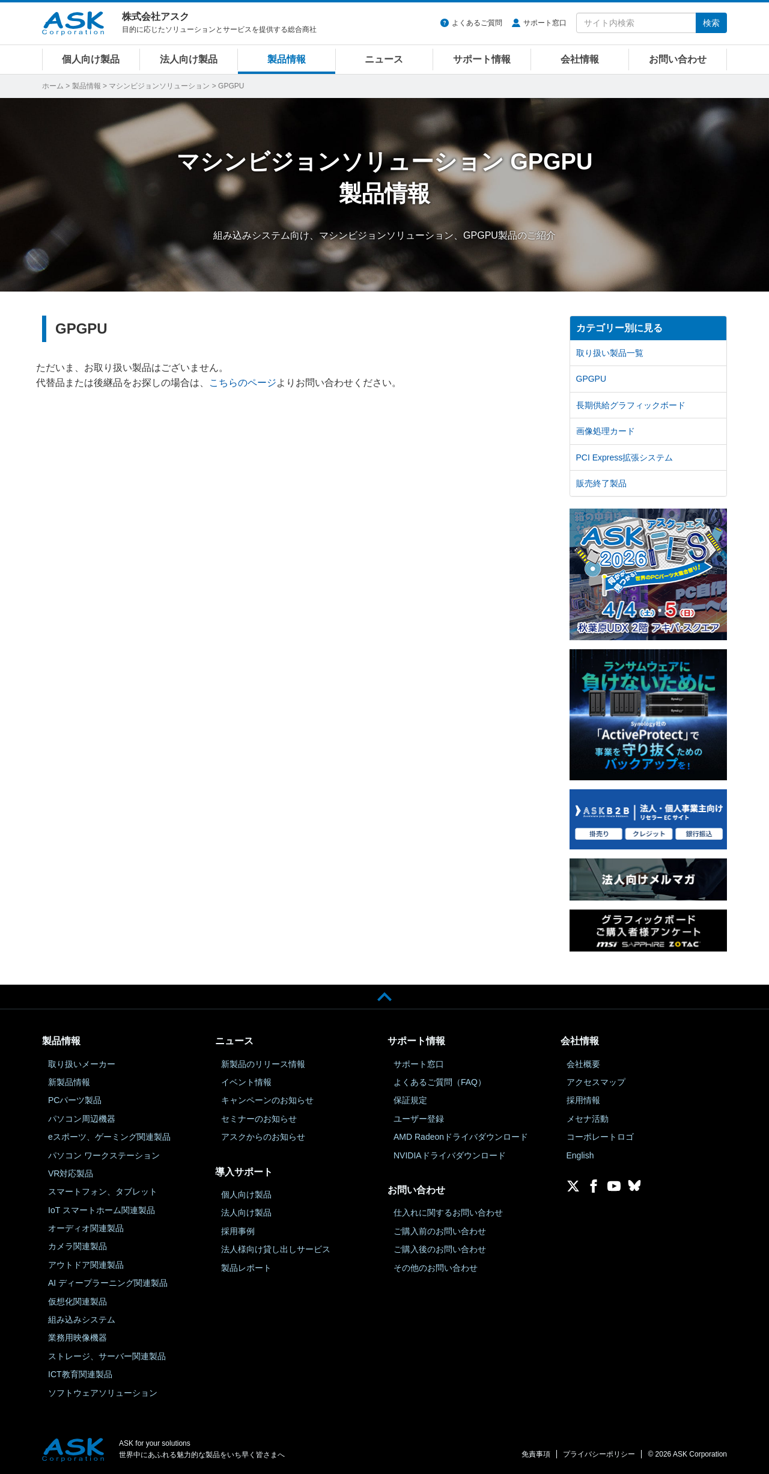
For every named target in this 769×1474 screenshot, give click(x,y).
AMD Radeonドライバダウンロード (461, 1137)
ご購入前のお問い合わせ (440, 1231)
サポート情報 (482, 59)
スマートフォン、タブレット (102, 1191)
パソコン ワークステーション (104, 1155)
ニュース (384, 59)
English (580, 1155)
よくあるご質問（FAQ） (440, 1082)
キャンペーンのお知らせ (267, 1100)
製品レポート (246, 1268)
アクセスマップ (596, 1082)
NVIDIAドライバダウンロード (450, 1155)
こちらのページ (242, 383)
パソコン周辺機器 (81, 1119)
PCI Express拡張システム (624, 457)
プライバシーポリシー (599, 1454)
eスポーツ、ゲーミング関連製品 (109, 1137)
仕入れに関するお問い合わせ (448, 1212)
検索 (711, 23)
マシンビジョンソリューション (159, 86)
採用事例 (238, 1231)
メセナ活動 (588, 1119)
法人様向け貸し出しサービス (275, 1249)
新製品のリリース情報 (263, 1064)
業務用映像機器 (77, 1337)
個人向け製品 (91, 59)
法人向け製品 (188, 59)
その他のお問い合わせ (436, 1268)
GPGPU (591, 379)
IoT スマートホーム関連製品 (101, 1210)
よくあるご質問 (477, 23)
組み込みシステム (81, 1319)
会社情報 (580, 59)
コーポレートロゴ (600, 1137)
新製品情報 (69, 1082)
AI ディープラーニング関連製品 (108, 1283)
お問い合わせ (678, 59)
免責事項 (535, 1454)
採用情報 (583, 1100)
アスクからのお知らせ (263, 1137)
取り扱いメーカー (81, 1064)
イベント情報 (246, 1082)
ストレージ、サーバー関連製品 (107, 1356)
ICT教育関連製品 (80, 1374)
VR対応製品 (70, 1173)
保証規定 (410, 1100)
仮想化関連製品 (77, 1301)
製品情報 (286, 59)
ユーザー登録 (419, 1119)
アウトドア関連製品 (86, 1265)
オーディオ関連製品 (86, 1228)
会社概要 (583, 1064)
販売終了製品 (601, 483)
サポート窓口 (545, 23)
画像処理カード (605, 431)
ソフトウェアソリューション (102, 1393)
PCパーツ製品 (75, 1100)
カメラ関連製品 (77, 1246)
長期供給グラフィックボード (630, 405)
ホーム (53, 86)
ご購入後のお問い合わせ (440, 1249)
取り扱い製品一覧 (609, 353)
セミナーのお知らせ (259, 1119)
